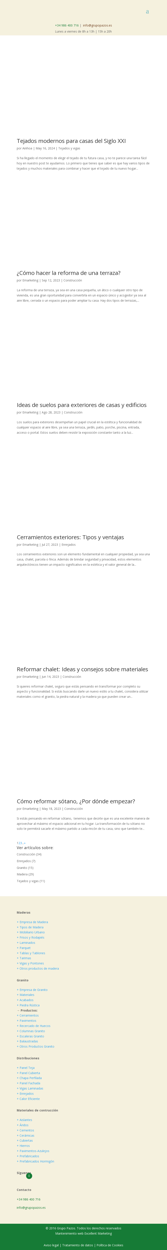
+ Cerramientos (28, 1015)
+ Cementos (25, 1130)
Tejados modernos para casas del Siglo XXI (71, 141)
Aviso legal (52, 1245)
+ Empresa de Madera (32, 922)
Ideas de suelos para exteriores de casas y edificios (82, 405)
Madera (22, 874)
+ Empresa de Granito (32, 990)
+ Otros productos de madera (38, 968)
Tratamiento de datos (77, 1245)
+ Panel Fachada (28, 1083)
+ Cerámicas (25, 1135)
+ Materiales (25, 995)
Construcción (72, 280)
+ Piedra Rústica (28, 1005)
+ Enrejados (25, 1093)
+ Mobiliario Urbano (31, 932)
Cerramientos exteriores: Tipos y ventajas (70, 537)
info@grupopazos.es (97, 25)
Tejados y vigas (69, 148)
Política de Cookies (110, 1245)
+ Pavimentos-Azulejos (33, 1151)
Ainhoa (27, 148)
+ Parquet (24, 948)
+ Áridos (22, 1125)
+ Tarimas (24, 958)
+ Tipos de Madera (30, 927)
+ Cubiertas (25, 1140)
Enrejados (69, 544)
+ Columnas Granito (31, 1031)
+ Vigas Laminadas (30, 1088)
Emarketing (30, 280)
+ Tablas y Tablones (31, 953)
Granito (22, 868)
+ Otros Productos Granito (35, 1046)
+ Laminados (26, 943)
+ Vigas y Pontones (30, 963)
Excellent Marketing (98, 1233)
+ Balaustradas (27, 1041)
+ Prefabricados (28, 1156)
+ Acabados (25, 1000)
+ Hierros (23, 1146)
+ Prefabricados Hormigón (35, 1161)
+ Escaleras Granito (30, 1036)
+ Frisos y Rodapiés (30, 937)
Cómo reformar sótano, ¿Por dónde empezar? (76, 801)
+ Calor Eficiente (28, 1099)
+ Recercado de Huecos (33, 1026)
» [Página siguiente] (24, 843)
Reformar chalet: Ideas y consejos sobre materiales (82, 669)
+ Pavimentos (26, 1021)
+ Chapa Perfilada (29, 1078)
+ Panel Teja (26, 1068)
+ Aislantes (24, 1120)
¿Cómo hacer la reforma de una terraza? (68, 273)
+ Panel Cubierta (28, 1073)
